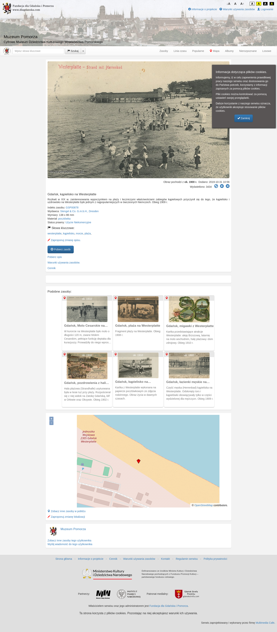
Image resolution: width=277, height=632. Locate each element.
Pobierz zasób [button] (61, 249)
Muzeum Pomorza (73, 529)
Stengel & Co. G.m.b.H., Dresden (79, 211)
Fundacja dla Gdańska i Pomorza (168, 605)
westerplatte (54, 233)
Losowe (266, 50)
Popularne (198, 50)
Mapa (214, 50)
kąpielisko (68, 233)
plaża (87, 233)
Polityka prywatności (215, 558)
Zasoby (163, 50)
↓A (228, 4)
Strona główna (64, 558)
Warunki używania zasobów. (64, 262)
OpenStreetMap (203, 505)
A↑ (242, 4)
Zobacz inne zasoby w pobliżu (67, 511)
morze (79, 233)
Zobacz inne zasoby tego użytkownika (69, 540)
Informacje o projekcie (202, 9)
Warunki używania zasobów (237, 9)
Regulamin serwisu (187, 558)
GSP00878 (72, 207)
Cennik (52, 268)
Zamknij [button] (243, 118)
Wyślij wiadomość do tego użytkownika (70, 544)
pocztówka (64, 218)
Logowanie (265, 9)
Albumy (229, 50)
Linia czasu (180, 50)
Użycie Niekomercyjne (78, 222)
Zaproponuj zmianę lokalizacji (66, 516)
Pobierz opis (55, 257)
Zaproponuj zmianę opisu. (64, 240)
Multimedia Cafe (265, 622)
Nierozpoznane (248, 50)
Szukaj (73, 50)
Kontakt (165, 558)
